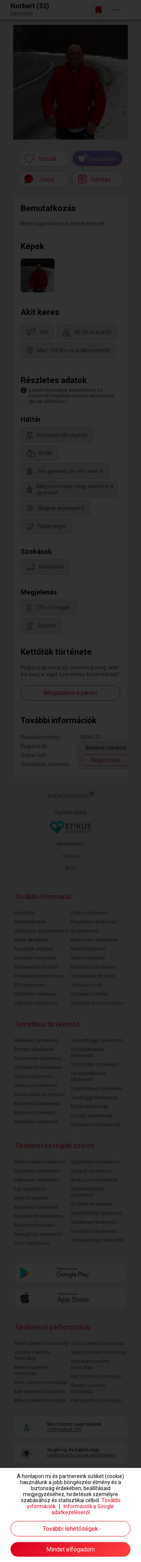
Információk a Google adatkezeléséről (83, 1509)
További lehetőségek (70, 1528)
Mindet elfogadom (70, 1549)
